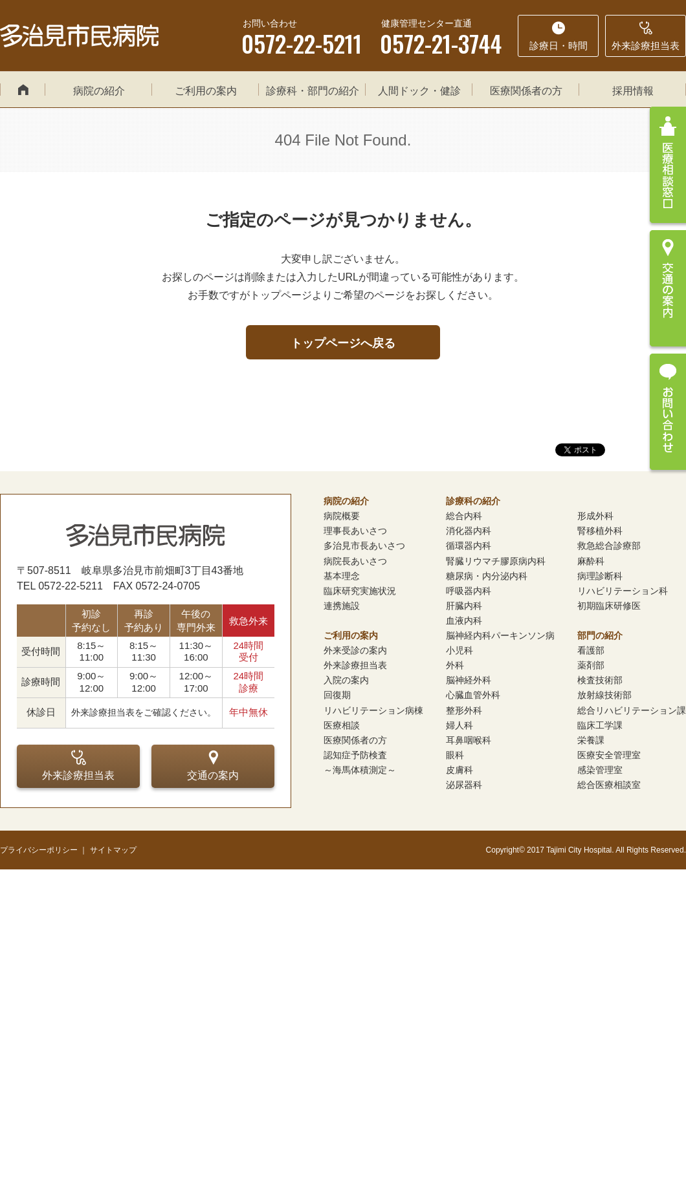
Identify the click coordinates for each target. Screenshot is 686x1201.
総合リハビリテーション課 (631, 710)
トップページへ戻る (343, 343)
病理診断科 (600, 576)
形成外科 (595, 516)
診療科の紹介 (473, 501)
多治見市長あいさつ (364, 545)
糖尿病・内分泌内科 (486, 576)
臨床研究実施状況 (360, 591)
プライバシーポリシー (39, 850)
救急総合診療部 (609, 545)
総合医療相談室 (609, 785)
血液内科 (464, 620)
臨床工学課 (600, 725)
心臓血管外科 (473, 695)
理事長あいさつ (355, 531)
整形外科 (464, 710)
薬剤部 (590, 665)
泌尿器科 (464, 785)
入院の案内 (346, 680)
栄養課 (590, 740)
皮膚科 (459, 770)
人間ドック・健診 (419, 90)
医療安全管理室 (609, 755)
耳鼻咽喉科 (468, 740)
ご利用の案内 (206, 90)
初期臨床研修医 (609, 605)
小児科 (459, 650)
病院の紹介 (99, 90)
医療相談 (342, 725)
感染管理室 (600, 770)
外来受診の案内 (355, 650)
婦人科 (459, 725)
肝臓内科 (464, 605)
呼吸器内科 (468, 591)
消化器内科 (468, 531)
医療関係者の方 (526, 90)
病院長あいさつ (355, 561)
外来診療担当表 (78, 765)
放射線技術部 (604, 695)
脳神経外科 (468, 680)
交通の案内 (212, 765)
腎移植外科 (600, 531)
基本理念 (342, 576)
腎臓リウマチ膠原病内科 (496, 561)
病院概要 (342, 516)
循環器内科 (468, 545)
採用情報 (633, 90)
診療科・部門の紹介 (312, 90)
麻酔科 (590, 561)
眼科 (455, 755)
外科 (455, 665)
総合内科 (464, 516)
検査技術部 (600, 680)
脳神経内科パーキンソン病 (500, 635)
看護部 (590, 650)
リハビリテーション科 (622, 591)
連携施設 (342, 605)
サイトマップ (113, 850)
